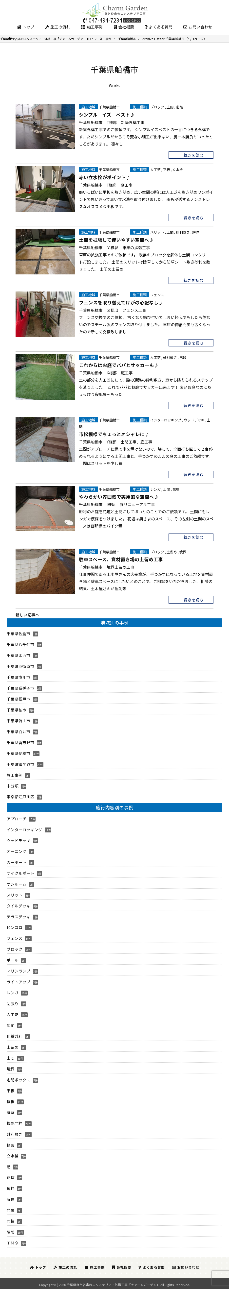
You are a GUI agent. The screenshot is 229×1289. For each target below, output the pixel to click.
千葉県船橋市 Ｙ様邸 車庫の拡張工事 (114, 248)
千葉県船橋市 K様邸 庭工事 (106, 373)
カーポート (16, 862)
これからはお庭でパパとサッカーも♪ (119, 365)
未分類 (13, 786)
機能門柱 (14, 1122)
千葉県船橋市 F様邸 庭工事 (106, 185)
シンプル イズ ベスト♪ (107, 114)
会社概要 (124, 27)
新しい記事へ (27, 615)
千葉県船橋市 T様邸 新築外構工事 (112, 122)
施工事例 (92, 27)
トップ (25, 27)
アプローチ (16, 819)
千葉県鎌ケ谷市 (20, 764)
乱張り (13, 1003)
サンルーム (16, 884)
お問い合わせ (197, 27)
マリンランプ (18, 970)
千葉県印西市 (18, 656)
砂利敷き (183, 232)
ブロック (157, 106)
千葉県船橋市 (109, 106)
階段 (179, 106)
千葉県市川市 (18, 678)
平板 (166, 169)
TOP (50, 38)
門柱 (11, 1220)
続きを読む (193, 155)
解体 (195, 232)
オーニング (16, 851)
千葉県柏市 (16, 710)
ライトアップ (18, 981)
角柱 (11, 1187)
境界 (182, 552)
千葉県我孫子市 (20, 688)
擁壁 (11, 1111)
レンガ (155, 489)
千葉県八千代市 (20, 645)
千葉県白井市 (18, 732)
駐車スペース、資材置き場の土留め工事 (121, 559)
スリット (157, 232)
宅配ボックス (18, 1079)
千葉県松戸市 (18, 699)
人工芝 (155, 169)
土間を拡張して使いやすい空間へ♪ (116, 239)
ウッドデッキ (194, 420)
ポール (13, 960)
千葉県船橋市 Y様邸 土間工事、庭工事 (115, 442)
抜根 (11, 1100)
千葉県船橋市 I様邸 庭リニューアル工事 (117, 505)
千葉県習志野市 (20, 743)
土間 (170, 106)
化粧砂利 (14, 1035)
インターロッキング (165, 420)
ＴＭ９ (13, 1241)
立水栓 (177, 169)
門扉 (11, 1209)
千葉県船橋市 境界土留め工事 (106, 568)
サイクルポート (20, 873)
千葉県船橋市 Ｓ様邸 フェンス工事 (112, 310)
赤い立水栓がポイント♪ (105, 177)
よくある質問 (158, 27)
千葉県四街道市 (20, 667)
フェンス (157, 295)
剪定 (11, 1025)
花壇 (175, 489)
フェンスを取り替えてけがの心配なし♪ (121, 302)
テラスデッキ (18, 916)
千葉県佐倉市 (18, 634)
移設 (11, 1144)
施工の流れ (57, 27)
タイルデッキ (18, 905)
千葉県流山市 (18, 721)
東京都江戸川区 (20, 797)
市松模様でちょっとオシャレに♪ (114, 434)
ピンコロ (14, 927)
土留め (172, 552)
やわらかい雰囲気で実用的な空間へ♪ (119, 497)
